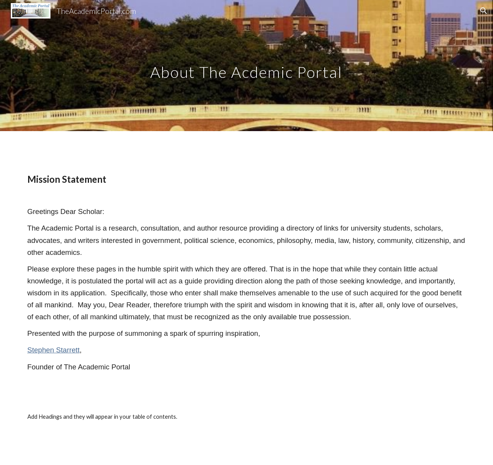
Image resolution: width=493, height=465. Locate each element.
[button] (484, 11)
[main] (246, 65)
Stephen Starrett (53, 350)
